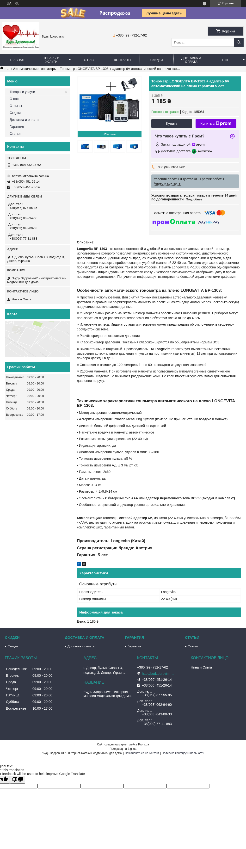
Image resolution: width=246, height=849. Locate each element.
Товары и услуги (51, 59)
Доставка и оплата (191, 59)
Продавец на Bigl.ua (123, 748)
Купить (171, 123)
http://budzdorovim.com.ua (30, 176)
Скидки (156, 60)
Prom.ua (143, 744)
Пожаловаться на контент (142, 753)
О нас (89, 60)
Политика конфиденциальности (183, 753)
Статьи (15, 134)
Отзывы (16, 106)
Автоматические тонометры (34, 69)
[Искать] (239, 42)
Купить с (215, 123)
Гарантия (17, 127)
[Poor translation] (17, 780)
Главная (17, 60)
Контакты (122, 60)
